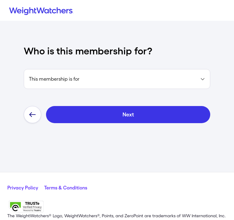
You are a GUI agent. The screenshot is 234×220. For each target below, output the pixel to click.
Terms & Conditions (65, 187)
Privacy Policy (22, 187)
